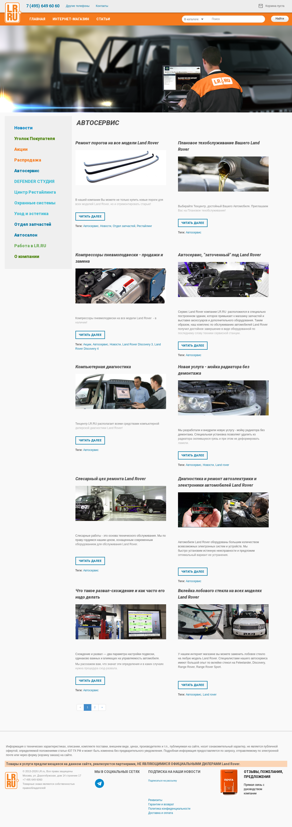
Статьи (103, 19)
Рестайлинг (144, 226)
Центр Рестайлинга (35, 192)
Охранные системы (34, 202)
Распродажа (27, 159)
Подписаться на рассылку (162, 780)
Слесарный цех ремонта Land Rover (110, 478)
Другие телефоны (77, 6)
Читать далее (90, 216)
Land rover (222, 465)
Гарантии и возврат (161, 804)
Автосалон (25, 234)
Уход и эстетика (31, 213)
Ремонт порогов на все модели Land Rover (117, 142)
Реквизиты (155, 800)
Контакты (102, 6)
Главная (37, 19)
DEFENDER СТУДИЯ (34, 181)
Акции (21, 149)
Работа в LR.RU (30, 245)
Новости (23, 127)
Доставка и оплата (160, 813)
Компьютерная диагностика (103, 366)
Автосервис (26, 170)
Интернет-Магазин (71, 19)
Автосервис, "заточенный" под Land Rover (219, 254)
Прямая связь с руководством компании (254, 789)
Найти (280, 18)
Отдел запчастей (32, 224)
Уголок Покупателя (34, 138)
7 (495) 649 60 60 (42, 5)
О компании (26, 256)
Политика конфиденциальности (169, 808)
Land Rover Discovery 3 (137, 344)
